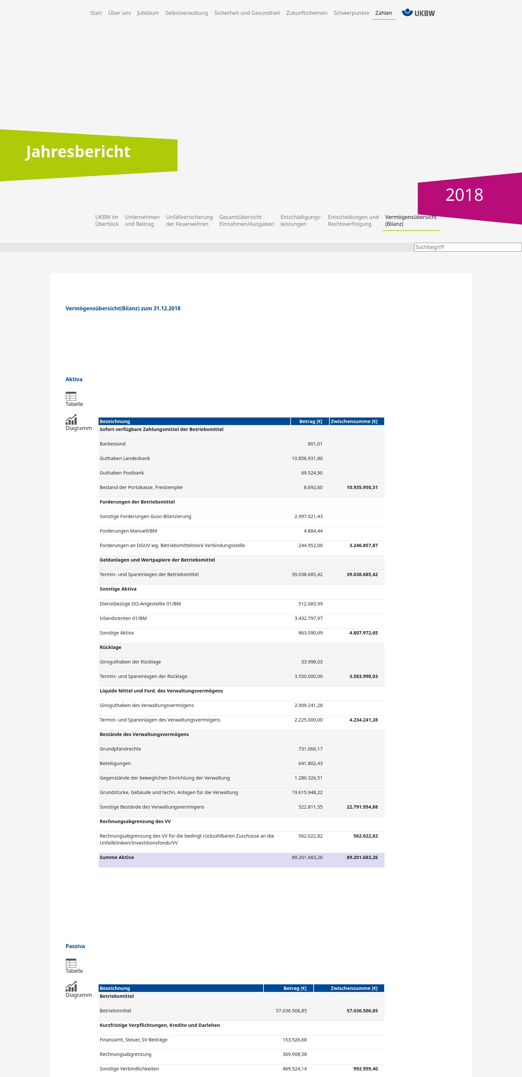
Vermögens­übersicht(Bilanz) (411, 220)
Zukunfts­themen (307, 12)
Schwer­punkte (351, 12)
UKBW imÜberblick (107, 220)
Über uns (119, 12)
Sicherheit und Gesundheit (247, 12)
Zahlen (384, 12)
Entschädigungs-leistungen (301, 220)
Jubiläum (148, 12)
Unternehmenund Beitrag (142, 220)
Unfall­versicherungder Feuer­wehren (189, 220)
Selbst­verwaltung (186, 12)
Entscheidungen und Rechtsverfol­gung (353, 220)
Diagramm (79, 423)
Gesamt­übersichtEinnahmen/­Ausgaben (246, 220)
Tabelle (74, 400)
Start (97, 12)
